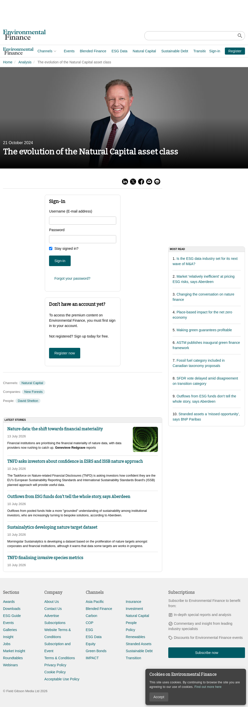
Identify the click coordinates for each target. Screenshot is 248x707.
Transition (166, 51)
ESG (89, 630)
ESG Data (85, 51)
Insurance (133, 602)
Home (7, 62)
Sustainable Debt (140, 51)
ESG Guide (12, 616)
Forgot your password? (72, 278)
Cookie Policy (55, 672)
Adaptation (188, 51)
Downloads (11, 609)
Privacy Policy (55, 665)
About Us (51, 602)
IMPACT (92, 658)
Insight (8, 637)
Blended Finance (58, 51)
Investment (134, 609)
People (131, 623)
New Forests (33, 392)
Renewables (135, 637)
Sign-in (214, 51)
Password (56, 230)
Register (234, 51)
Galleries (10, 630)
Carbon (91, 616)
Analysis (24, 62)
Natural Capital (110, 51)
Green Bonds (96, 651)
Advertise (51, 616)
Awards (9, 602)
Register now (64, 353)
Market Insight (14, 651)
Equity (91, 644)
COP (89, 623)
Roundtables (13, 658)
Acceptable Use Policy (61, 679)
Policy (130, 630)
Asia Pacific (95, 602)
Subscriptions (54, 623)
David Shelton (28, 401)
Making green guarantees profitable (204, 330)
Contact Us (53, 609)
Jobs (7, 644)
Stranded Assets (138, 644)
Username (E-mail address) (70, 211)
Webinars (10, 665)
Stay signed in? (66, 248)
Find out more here (208, 687)
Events (34, 51)
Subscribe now (206, 653)
